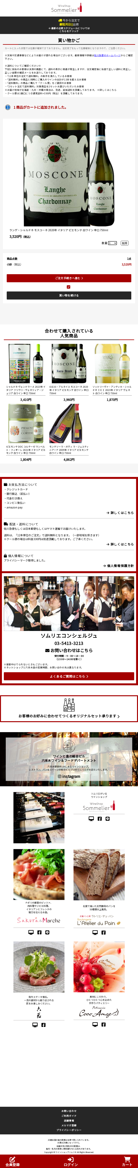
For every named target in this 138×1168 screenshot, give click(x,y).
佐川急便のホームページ (107, 55)
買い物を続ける (69, 295)
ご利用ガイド (69, 1115)
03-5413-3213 (69, 643)
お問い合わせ (69, 1111)
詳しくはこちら (108, 89)
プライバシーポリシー (69, 1130)
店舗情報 (69, 1120)
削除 (124, 243)
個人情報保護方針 (118, 565)
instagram (69, 776)
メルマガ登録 (69, 1125)
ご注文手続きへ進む (69, 278)
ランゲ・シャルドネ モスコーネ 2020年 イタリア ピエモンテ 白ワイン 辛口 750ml (58, 230)
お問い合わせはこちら (69, 650)
